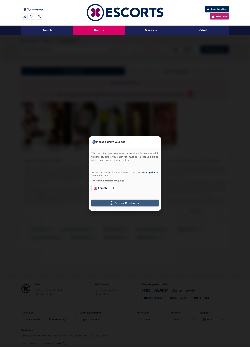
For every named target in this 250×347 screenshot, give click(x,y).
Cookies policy (148, 172)
